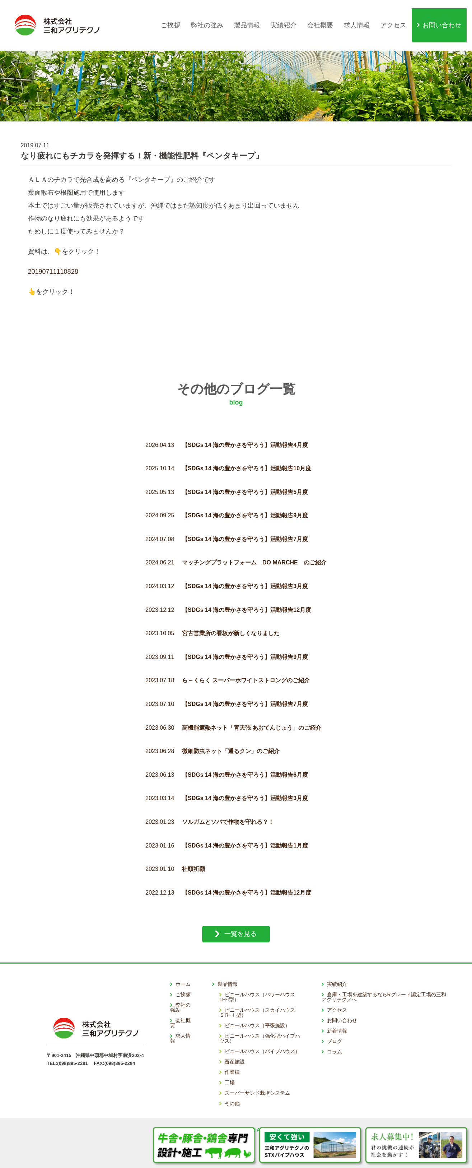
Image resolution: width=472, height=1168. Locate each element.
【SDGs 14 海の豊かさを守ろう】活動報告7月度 (245, 523)
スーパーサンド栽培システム (257, 1076)
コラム (334, 1035)
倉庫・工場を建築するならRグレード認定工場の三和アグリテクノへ (384, 980)
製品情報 (252, 16)
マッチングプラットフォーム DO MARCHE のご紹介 (254, 546)
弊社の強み (212, 16)
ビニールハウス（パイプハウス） (262, 1035)
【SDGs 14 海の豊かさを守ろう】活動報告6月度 (245, 758)
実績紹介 (289, 16)
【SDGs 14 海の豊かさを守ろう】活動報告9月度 (245, 499)
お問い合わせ (447, 16)
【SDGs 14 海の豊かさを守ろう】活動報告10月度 (246, 452)
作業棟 (232, 1055)
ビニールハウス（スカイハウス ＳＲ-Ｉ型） (259, 996)
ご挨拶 (176, 16)
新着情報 (337, 1014)
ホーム (183, 967)
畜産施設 (235, 1045)
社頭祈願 (193, 853)
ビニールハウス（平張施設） (257, 1009)
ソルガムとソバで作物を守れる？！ (228, 806)
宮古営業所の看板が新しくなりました (231, 617)
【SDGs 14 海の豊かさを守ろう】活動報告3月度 (245, 570)
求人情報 (362, 16)
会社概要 (325, 16)
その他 (232, 1087)
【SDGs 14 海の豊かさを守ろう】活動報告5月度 (245, 475)
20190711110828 (53, 255)
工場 (230, 1066)
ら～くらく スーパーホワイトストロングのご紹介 (246, 664)
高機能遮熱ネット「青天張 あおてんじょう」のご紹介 (251, 711)
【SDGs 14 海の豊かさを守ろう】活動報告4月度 (245, 428)
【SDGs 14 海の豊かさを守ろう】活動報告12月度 (246, 593)
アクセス (399, 16)
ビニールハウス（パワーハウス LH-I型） (259, 980)
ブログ (334, 1025)
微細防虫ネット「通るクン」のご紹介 (231, 735)
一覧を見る (240, 917)
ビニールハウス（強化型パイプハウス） (259, 1021)
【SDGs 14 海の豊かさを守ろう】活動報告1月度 (245, 829)
